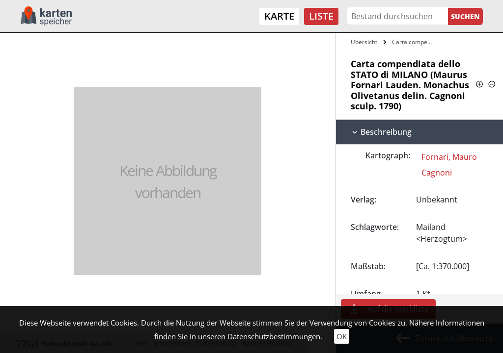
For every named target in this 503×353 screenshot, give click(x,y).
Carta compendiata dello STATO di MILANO (414, 42)
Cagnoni (436, 172)
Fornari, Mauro (449, 156)
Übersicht (364, 42)
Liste (321, 16)
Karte (279, 16)
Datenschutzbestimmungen (273, 336)
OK (341, 336)
